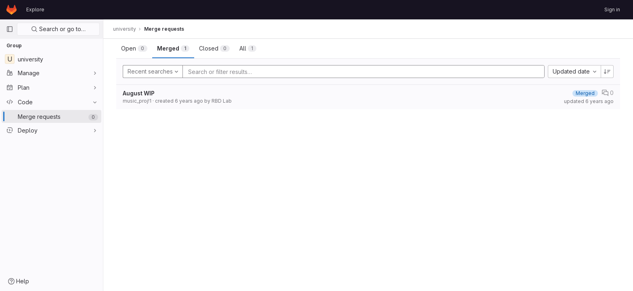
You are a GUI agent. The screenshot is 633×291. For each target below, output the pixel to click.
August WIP (139, 93)
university (124, 29)
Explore (35, 9)
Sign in (612, 9)
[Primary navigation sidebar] (9, 29)
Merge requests (164, 29)
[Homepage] (11, 10)
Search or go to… (58, 28)
